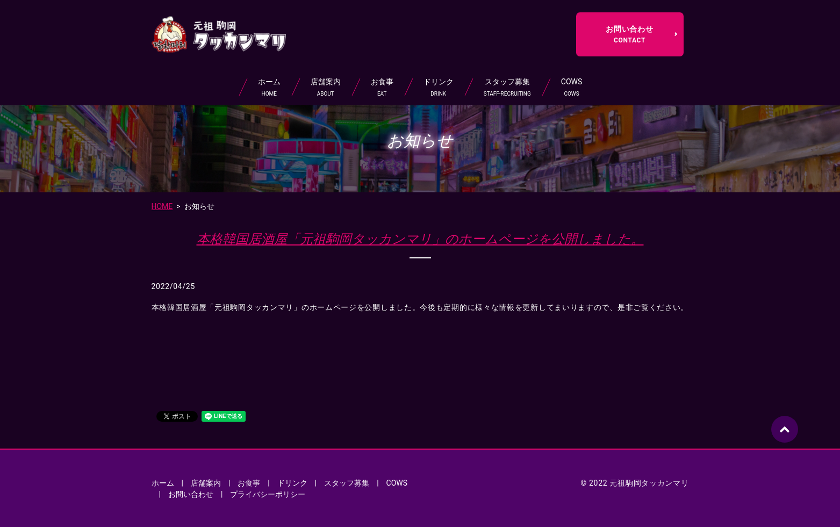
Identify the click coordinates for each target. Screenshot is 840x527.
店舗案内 (326, 87)
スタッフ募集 (507, 87)
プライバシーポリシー (267, 494)
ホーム (269, 87)
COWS (571, 87)
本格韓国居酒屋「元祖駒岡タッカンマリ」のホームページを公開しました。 (420, 239)
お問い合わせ (630, 34)
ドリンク (438, 87)
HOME (162, 206)
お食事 (382, 87)
